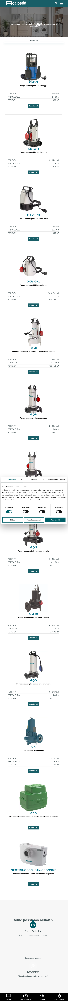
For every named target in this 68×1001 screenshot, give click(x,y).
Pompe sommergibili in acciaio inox (33, 285)
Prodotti (42, 1000)
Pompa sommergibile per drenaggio (33, 86)
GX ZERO (33, 215)
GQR (33, 414)
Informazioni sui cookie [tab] (56, 479)
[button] (61, 3)
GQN (33, 547)
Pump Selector (59, 1000)
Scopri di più (33, 106)
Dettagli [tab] (34, 479)
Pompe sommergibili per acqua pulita (33, 219)
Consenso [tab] (12, 479)
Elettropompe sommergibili (33, 750)
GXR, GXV (33, 281)
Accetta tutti (55, 520)
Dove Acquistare (25, 1000)
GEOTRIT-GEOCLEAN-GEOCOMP (33, 870)
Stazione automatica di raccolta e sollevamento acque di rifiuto (33, 817)
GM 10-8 (33, 148)
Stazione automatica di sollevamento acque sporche (33, 874)
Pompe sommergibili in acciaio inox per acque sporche (33, 351)
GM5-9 (33, 82)
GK (33, 746)
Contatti (8, 1000)
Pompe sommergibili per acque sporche (33, 551)
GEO (33, 813)
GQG (33, 680)
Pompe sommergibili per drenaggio (33, 418)
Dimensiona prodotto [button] (32, 958)
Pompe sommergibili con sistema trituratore (33, 684)
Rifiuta (12, 520)
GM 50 (33, 613)
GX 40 (33, 348)
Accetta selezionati (34, 520)
